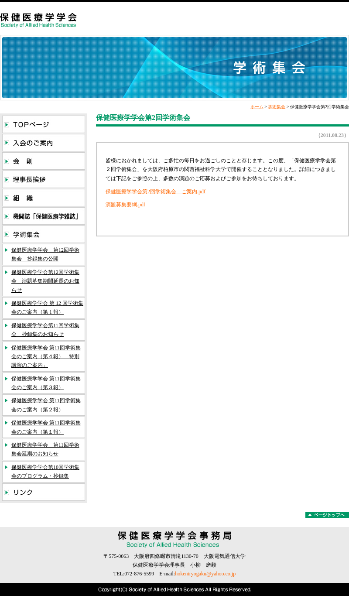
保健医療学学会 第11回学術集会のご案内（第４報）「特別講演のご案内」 (46, 357)
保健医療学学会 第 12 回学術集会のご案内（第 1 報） (47, 307)
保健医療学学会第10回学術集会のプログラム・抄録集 (45, 471)
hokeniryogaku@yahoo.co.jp (205, 574)
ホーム (256, 106)
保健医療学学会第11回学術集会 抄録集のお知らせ (45, 329)
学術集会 (276, 106)
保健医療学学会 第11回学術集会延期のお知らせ (45, 449)
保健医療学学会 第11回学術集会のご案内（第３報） (46, 383)
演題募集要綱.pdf (125, 205)
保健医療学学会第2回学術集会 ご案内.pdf (155, 191)
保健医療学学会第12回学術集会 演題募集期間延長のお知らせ (45, 281)
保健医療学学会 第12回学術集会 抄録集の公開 (45, 254)
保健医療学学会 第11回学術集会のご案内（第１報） (46, 427)
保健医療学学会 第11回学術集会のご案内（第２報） (46, 404)
